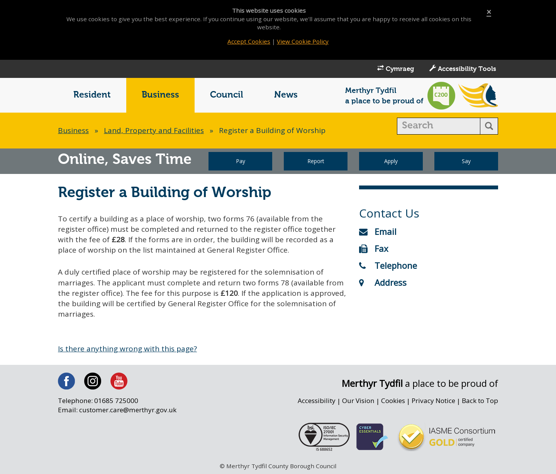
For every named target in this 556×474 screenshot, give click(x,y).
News (286, 95)
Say (466, 161)
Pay (240, 161)
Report (315, 161)
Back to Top (480, 400)
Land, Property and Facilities (154, 130)
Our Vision (358, 400)
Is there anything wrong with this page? (127, 349)
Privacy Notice (433, 400)
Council (226, 95)
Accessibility (317, 400)
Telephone (388, 265)
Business (160, 95)
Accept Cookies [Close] (248, 41)
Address (383, 282)
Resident (92, 95)
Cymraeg (395, 69)
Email (378, 231)
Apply (391, 161)
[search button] (489, 126)
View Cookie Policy (303, 41)
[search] (439, 126)
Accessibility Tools (462, 69)
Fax (373, 248)
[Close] (489, 12)
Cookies (393, 400)
